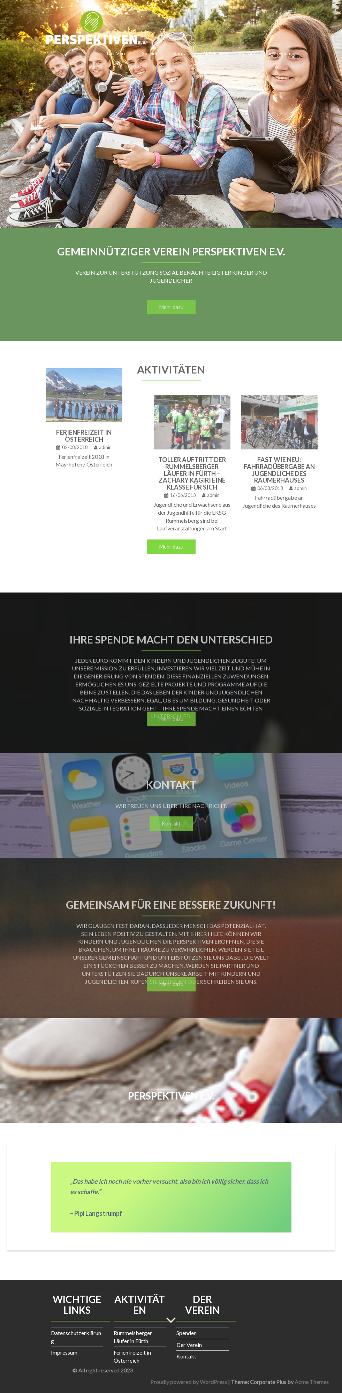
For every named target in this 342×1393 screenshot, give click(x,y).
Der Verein (118, 53)
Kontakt (182, 53)
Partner (247, 53)
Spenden (151, 53)
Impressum (279, 53)
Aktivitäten (215, 53)
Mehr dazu (171, 546)
